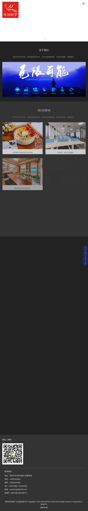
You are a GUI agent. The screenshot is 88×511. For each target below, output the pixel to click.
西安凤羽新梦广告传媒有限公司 (16, 502)
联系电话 (85, 258)
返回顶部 (85, 263)
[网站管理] (44, 507)
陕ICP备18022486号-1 (19, 493)
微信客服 (85, 247)
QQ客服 (85, 253)
